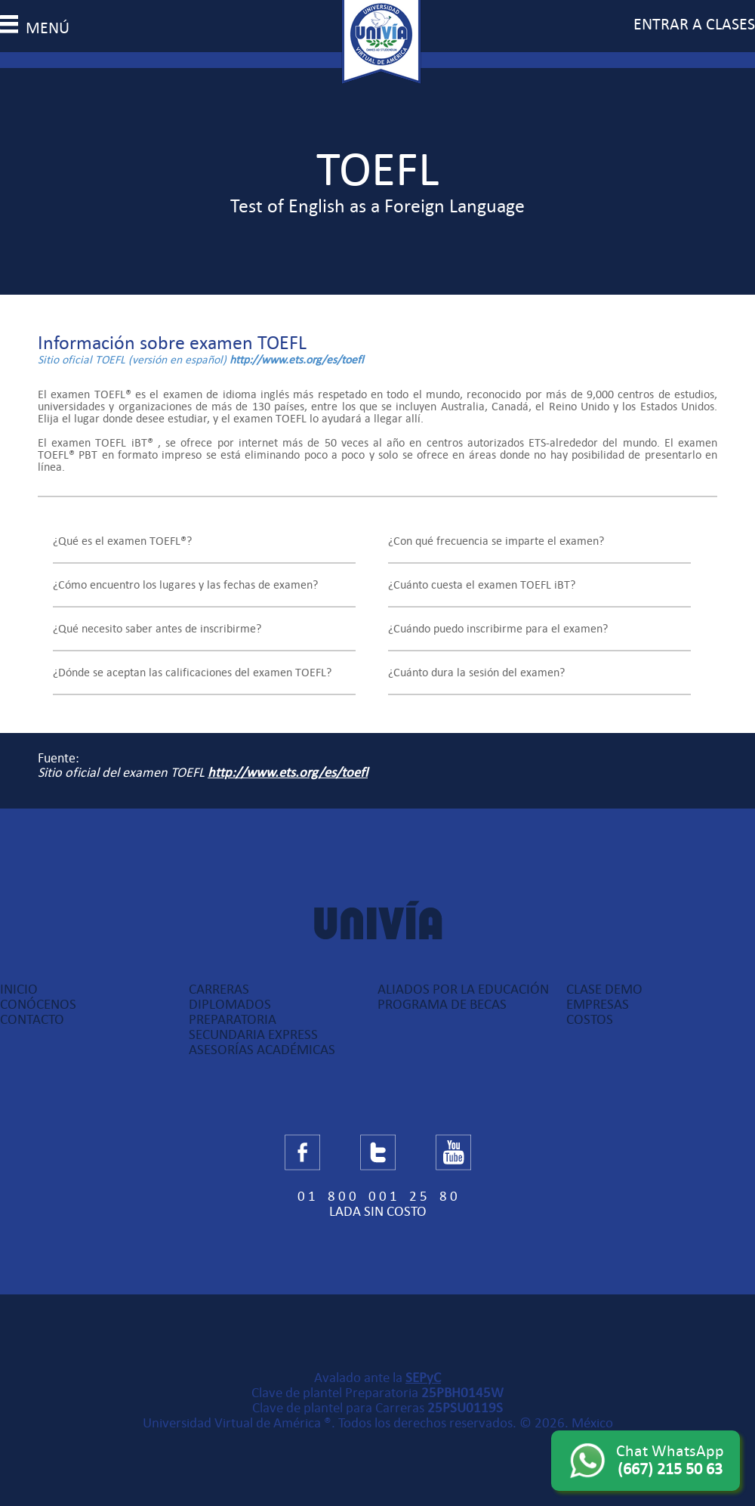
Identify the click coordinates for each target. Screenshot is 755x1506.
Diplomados (230, 1004)
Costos (589, 1019)
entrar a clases (694, 24)
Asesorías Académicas (262, 1049)
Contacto (32, 1019)
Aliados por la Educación (463, 989)
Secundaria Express (253, 1034)
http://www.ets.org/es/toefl (297, 360)
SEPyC (423, 1377)
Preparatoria (232, 1019)
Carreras (219, 989)
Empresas (597, 1004)
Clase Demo (604, 989)
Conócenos (38, 1004)
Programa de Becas (442, 1004)
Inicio (19, 989)
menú (34, 28)
